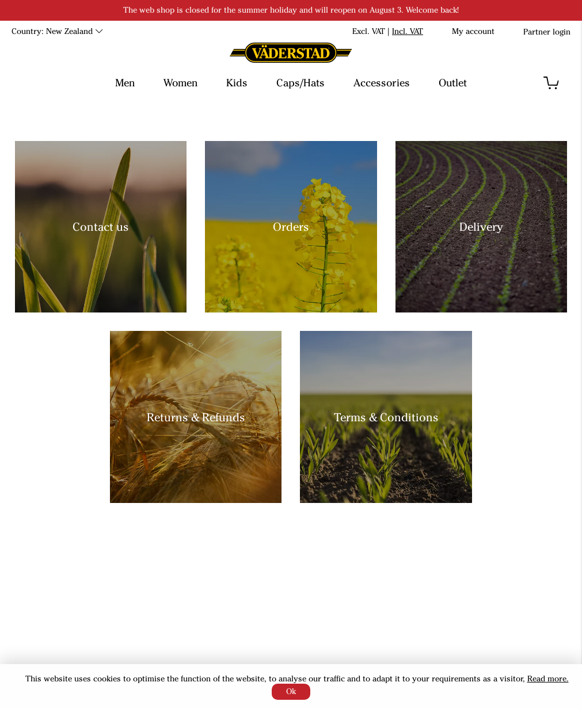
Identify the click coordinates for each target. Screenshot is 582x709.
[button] (551, 83)
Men (125, 83)
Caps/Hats (300, 83)
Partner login (546, 32)
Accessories (381, 83)
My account (473, 31)
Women (180, 83)
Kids (237, 83)
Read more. (548, 679)
